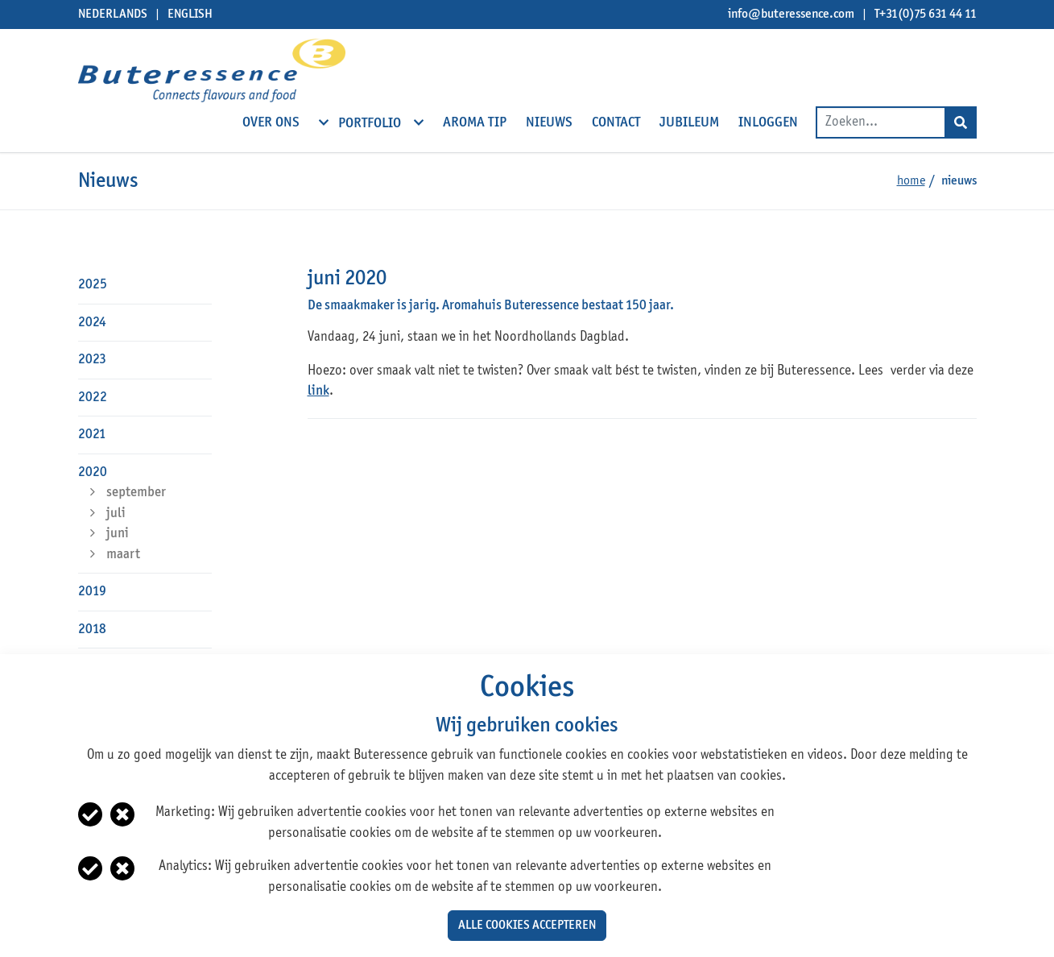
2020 (92, 472)
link (318, 391)
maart (123, 554)
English (190, 14)
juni (117, 534)
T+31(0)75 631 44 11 (925, 14)
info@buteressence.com (791, 14)
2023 (92, 360)
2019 (92, 592)
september (136, 492)
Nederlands (112, 14)
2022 (92, 397)
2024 (92, 322)
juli (116, 513)
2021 (92, 434)
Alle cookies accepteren (527, 925)
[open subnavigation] (323, 122)
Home (911, 181)
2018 (92, 629)
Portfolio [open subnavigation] (371, 122)
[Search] (960, 122)
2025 (92, 285)
